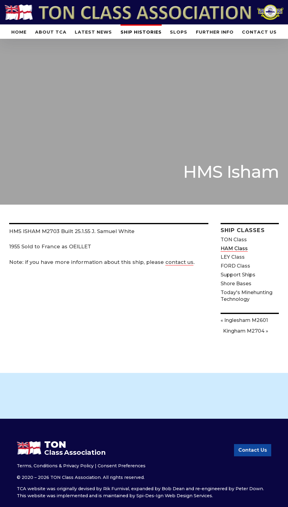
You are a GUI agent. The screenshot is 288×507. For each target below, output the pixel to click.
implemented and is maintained (92, 495)
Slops (178, 32)
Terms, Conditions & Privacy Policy (55, 466)
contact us (179, 262)
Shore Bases (236, 283)
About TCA (51, 32)
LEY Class (233, 257)
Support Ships (238, 275)
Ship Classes (243, 230)
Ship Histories (141, 32)
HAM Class (234, 248)
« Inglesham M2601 (244, 320)
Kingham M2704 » (245, 331)
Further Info (215, 32)
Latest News (93, 32)
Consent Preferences (122, 466)
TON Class (234, 240)
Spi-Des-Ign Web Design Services (174, 495)
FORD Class (235, 266)
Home (19, 32)
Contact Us (259, 32)
